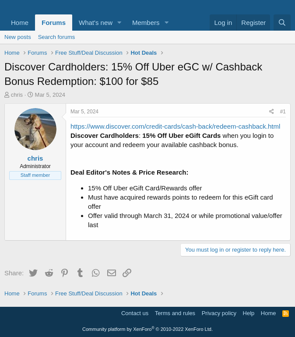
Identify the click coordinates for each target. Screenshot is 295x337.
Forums (54, 22)
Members (146, 22)
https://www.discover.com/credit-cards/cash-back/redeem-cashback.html (175, 126)
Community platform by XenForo (147, 329)
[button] (119, 22)
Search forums (56, 37)
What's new (95, 22)
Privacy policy (219, 313)
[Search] (282, 22)
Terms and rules (175, 313)
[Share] (271, 112)
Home (19, 22)
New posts (17, 37)
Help (249, 313)
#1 (283, 112)
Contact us (134, 313)
